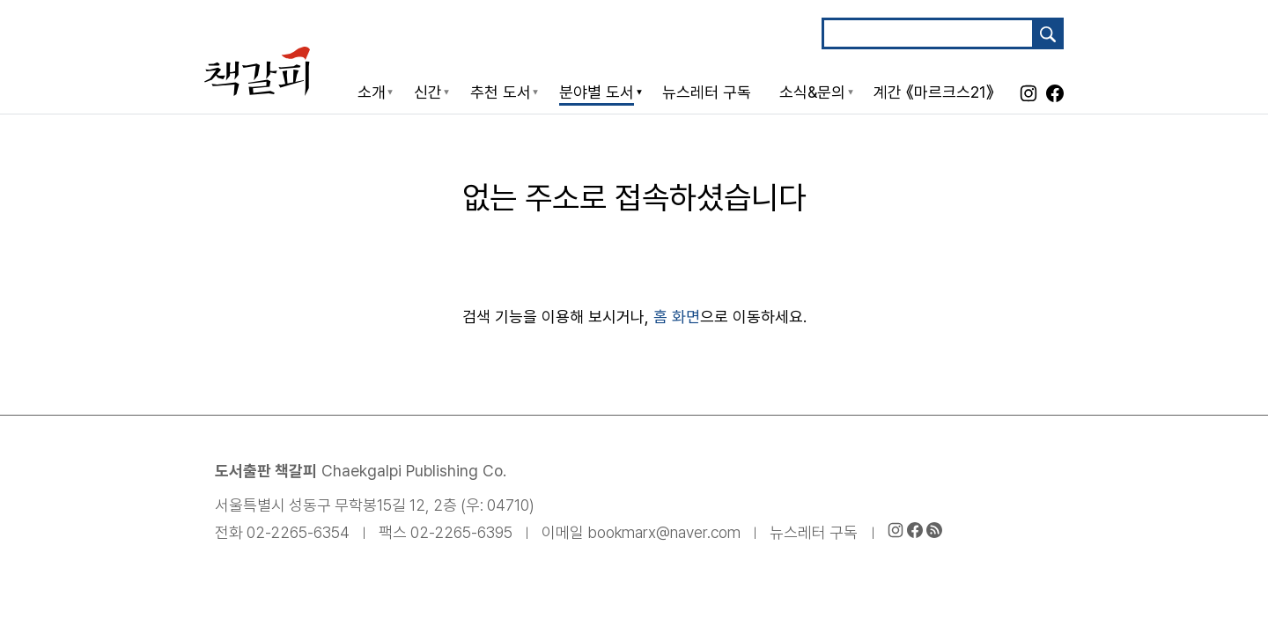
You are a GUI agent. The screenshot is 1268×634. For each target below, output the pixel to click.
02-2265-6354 (298, 532)
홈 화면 (676, 316)
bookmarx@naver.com (664, 532)
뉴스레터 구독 (814, 532)
